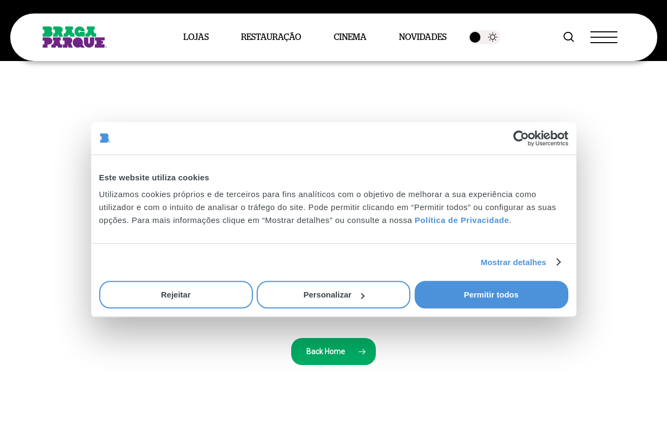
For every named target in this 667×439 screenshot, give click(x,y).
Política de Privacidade (462, 220)
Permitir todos (491, 294)
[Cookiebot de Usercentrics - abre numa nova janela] (521, 138)
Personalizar (334, 294)
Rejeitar (175, 294)
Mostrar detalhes (513, 262)
